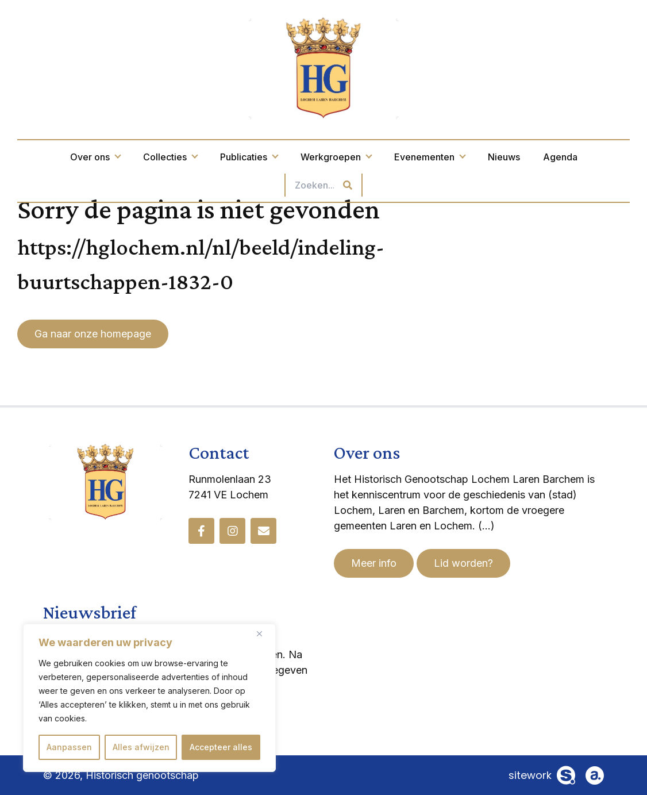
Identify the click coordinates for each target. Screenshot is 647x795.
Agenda (560, 157)
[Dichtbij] (264, 633)
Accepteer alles (221, 747)
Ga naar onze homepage (92, 334)
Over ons (95, 157)
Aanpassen (69, 747)
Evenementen (429, 157)
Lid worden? (463, 563)
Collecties (170, 157)
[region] (149, 698)
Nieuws (504, 157)
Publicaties (249, 157)
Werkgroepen (336, 157)
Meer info (373, 563)
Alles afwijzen (141, 747)
